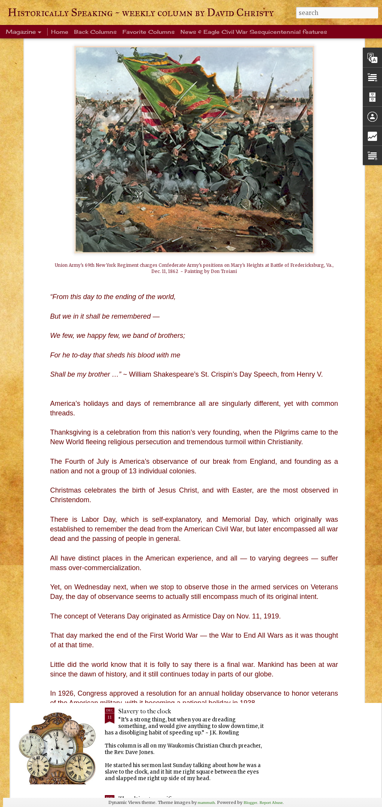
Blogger (250, 802)
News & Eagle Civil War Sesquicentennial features (253, 31)
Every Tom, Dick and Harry (155, 623)
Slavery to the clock (144, 711)
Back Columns (95, 31)
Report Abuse (271, 802)
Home (59, 31)
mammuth (206, 802)
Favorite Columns (148, 31)
